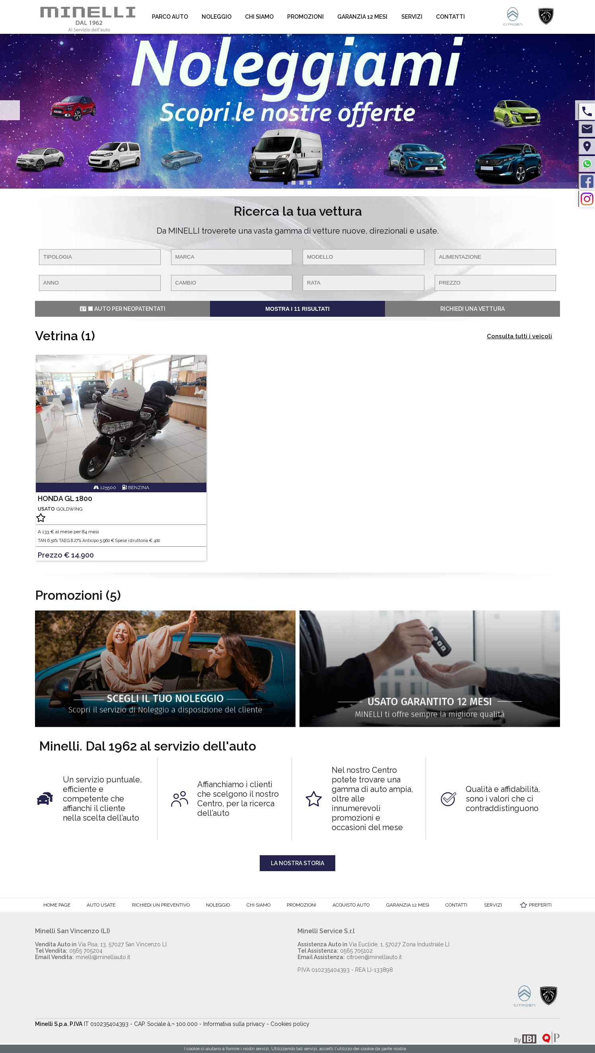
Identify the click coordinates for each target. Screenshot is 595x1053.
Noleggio (216, 17)
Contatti (450, 17)
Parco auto (170, 17)
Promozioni (305, 17)
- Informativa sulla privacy (232, 1024)
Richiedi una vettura (472, 309)
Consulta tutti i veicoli (519, 336)
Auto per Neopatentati (122, 309)
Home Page (56, 905)
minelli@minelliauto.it (82, 957)
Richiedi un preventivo (161, 905)
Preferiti (540, 905)
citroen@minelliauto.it (350, 957)
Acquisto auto (350, 905)
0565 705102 (335, 951)
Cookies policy (289, 1024)
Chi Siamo (259, 17)
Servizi (411, 17)
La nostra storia (297, 863)
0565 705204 (69, 951)
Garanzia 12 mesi (362, 17)
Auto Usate (101, 905)
